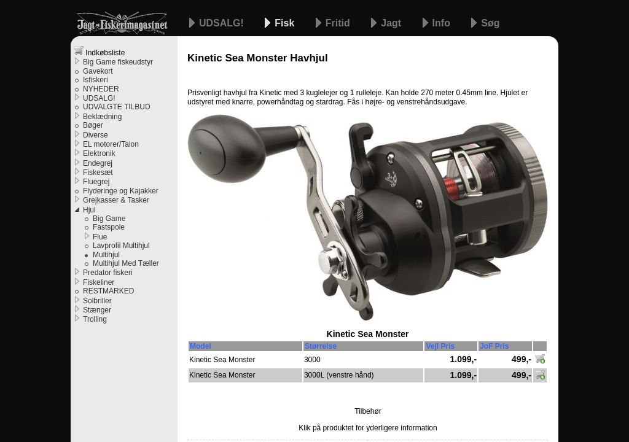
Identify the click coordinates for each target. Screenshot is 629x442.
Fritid (339, 23)
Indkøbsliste (99, 51)
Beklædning (102, 116)
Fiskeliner (98, 282)
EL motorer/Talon (111, 144)
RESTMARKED (108, 291)
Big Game (109, 218)
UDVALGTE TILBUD (116, 107)
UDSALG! (222, 23)
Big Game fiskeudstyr (118, 62)
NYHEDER (101, 89)
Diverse (95, 135)
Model (200, 346)
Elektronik (99, 153)
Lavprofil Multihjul (121, 245)
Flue (100, 237)
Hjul (89, 210)
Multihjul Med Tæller (126, 263)
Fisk (286, 23)
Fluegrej (96, 181)
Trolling (95, 319)
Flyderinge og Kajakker (120, 191)
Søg (490, 23)
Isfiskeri (95, 80)
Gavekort (98, 71)
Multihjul (106, 254)
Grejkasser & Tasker (116, 200)
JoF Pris (494, 346)
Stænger (97, 310)
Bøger (93, 125)
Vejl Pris (440, 346)
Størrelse (321, 346)
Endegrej (97, 163)
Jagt (392, 23)
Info (442, 23)
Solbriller (97, 301)
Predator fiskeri (108, 272)
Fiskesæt (98, 172)
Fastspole (109, 227)
